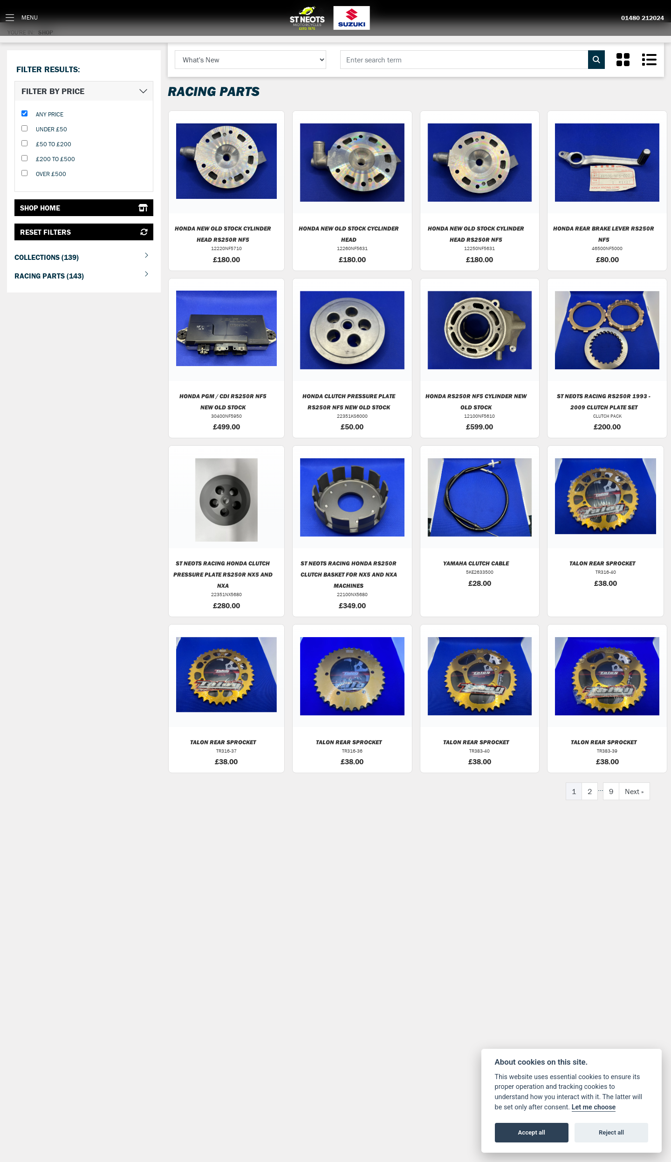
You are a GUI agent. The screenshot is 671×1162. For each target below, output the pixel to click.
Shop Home (84, 207)
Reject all (611, 1132)
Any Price (49, 114)
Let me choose (594, 1107)
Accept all (531, 1132)
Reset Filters (84, 232)
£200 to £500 (55, 159)
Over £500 (51, 174)
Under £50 (51, 129)
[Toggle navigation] (21, 18)
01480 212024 (642, 18)
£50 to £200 (53, 144)
